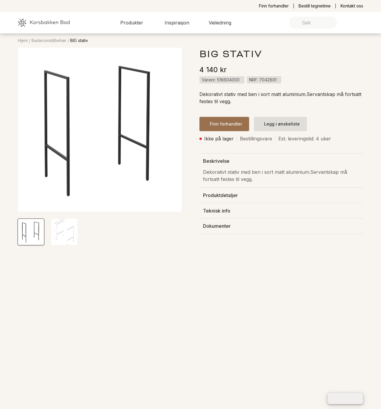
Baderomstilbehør (49, 40)
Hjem (23, 40)
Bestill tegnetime (315, 6)
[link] (349, 22)
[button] (135, 22)
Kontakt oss (352, 6)
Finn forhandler (274, 6)
